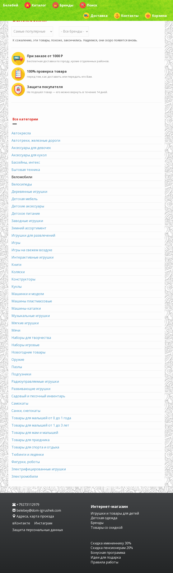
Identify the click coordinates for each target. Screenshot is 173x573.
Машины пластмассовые (31, 301)
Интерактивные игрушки (32, 257)
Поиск (88, 5)
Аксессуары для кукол (29, 155)
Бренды (62, 5)
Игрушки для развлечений (33, 235)
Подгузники (21, 374)
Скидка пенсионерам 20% (112, 547)
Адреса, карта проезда (33, 516)
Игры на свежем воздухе (31, 250)
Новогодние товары (28, 352)
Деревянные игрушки (29, 191)
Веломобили (21, 177)
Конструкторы (23, 279)
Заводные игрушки (27, 220)
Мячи (15, 330)
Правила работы (104, 562)
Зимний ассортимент (28, 228)
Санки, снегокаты (25, 410)
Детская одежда (104, 518)
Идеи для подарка (106, 557)
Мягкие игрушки (25, 323)
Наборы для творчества (31, 337)
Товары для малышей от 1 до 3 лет (40, 425)
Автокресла (21, 133)
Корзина (156, 16)
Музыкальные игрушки (30, 315)
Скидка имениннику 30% (111, 543)
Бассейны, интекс (25, 162)
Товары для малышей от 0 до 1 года (41, 418)
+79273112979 (25, 504)
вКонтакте (21, 523)
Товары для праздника (30, 440)
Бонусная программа (108, 552)
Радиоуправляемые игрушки (35, 381)
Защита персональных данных (37, 530)
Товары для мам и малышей (34, 432)
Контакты (126, 16)
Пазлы (16, 367)
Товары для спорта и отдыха (35, 447)
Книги (16, 264)
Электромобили (24, 476)
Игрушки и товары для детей (115, 513)
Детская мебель (24, 199)
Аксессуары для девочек (31, 147)
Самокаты (19, 403)
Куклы (16, 286)
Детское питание (25, 213)
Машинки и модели (27, 294)
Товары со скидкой (106, 527)
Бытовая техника (25, 169)
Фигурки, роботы (25, 461)
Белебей (10, 5)
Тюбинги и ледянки (27, 454)
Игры (15, 242)
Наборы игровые (25, 345)
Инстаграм (43, 523)
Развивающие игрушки (30, 388)
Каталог (35, 5)
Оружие (17, 359)
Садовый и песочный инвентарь (38, 396)
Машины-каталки (26, 308)
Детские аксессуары (27, 206)
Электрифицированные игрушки (38, 469)
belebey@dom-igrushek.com (36, 510)
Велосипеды (21, 184)
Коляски (18, 272)
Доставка (95, 16)
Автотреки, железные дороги (35, 140)
